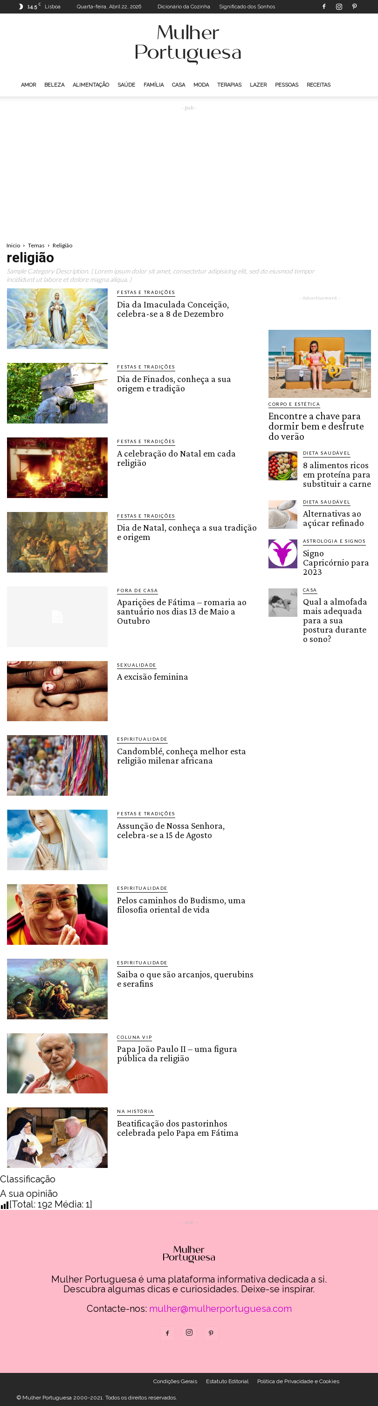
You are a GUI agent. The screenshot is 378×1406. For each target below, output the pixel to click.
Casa (178, 85)
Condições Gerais (175, 1381)
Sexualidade (134, 665)
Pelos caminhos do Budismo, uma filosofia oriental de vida (178, 903)
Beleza (54, 85)
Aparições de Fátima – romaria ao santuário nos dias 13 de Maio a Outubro (180, 609)
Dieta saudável (323, 435)
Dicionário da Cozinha (184, 7)
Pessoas (286, 85)
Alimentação (91, 85)
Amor (28, 85)
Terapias (229, 85)
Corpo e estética (291, 404)
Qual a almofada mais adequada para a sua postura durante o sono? (335, 568)
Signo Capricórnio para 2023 (334, 526)
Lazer (258, 85)
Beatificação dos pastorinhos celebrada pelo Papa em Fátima (175, 1126)
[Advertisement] (189, 171)
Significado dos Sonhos (247, 7)
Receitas (318, 85)
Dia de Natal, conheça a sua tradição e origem (185, 531)
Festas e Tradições (142, 292)
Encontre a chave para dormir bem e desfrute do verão (316, 417)
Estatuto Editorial (227, 1381)
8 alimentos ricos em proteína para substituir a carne (336, 452)
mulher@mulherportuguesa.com (220, 1308)
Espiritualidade (139, 739)
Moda (201, 85)
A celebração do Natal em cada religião (174, 456)
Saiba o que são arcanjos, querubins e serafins (185, 978)
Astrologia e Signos (330, 513)
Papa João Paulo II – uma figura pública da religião (175, 1052)
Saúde (126, 85)
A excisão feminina (151, 676)
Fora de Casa (134, 590)
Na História (132, 1111)
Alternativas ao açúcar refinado (331, 489)
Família (154, 85)
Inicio (13, 245)
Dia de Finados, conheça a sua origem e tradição (187, 382)
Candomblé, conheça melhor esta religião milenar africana (179, 754)
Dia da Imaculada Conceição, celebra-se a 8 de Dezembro (187, 307)
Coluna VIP (132, 1037)
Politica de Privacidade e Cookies (298, 1381)
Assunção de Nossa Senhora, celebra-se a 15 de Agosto (185, 828)
